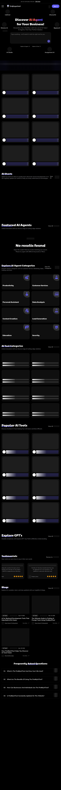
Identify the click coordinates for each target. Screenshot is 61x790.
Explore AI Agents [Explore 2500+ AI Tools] (23, 47)
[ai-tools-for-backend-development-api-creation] (15, 609)
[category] (53, 348)
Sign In (56, 6)
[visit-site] (52, 558)
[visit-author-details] (10, 624)
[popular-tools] (53, 427)
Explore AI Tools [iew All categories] (38, 47)
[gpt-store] (53, 537)
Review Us (52, 558)
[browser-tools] (23, 47)
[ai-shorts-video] (54, 178)
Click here (37, 1)
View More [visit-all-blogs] (26, 624)
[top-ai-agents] (53, 227)
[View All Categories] (52, 268)
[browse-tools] (38, 47)
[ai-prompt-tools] (45, 609)
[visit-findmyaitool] (14, 7)
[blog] (53, 589)
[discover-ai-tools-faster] (15, 642)
